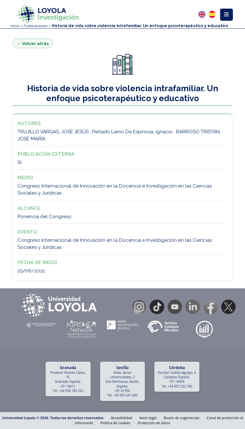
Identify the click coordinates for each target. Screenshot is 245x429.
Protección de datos (154, 422)
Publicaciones (36, 26)
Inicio (15, 26)
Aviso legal (148, 417)
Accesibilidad (121, 417)
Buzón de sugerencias (181, 417)
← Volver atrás (33, 43)
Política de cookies (115, 422)
